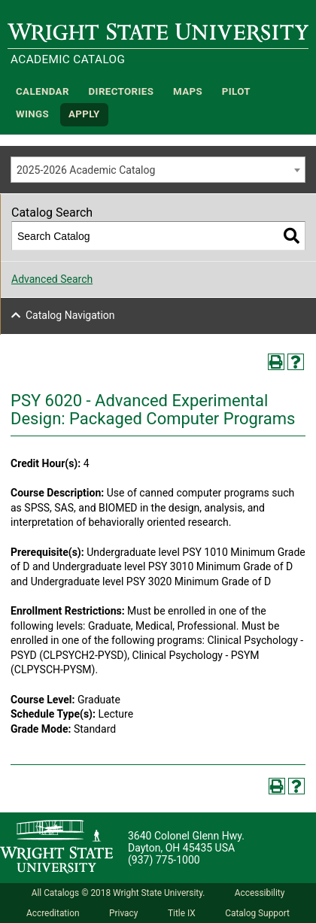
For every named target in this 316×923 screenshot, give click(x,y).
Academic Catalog (68, 59)
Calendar (42, 91)
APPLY (84, 114)
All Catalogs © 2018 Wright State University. (118, 893)
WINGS (32, 114)
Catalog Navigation (70, 315)
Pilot (236, 91)
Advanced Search (52, 279)
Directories (121, 91)
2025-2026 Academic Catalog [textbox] (86, 170)
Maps (187, 91)
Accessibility (260, 893)
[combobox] (158, 169)
